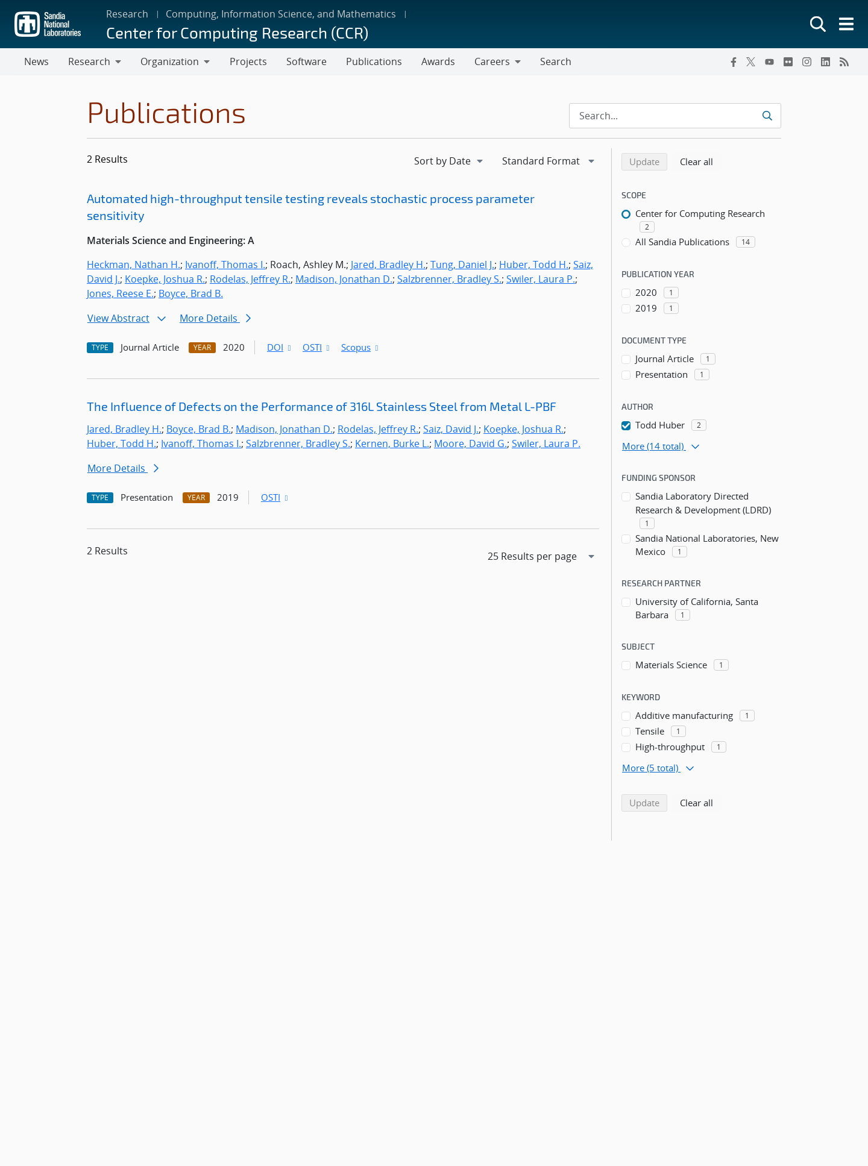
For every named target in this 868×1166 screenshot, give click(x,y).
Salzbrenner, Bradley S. (449, 279)
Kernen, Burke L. (392, 444)
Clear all (700, 161)
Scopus (360, 348)
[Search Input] (675, 116)
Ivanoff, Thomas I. (225, 265)
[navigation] (449, 161)
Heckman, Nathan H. (133, 265)
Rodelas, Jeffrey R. (250, 279)
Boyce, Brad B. (191, 294)
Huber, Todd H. (533, 265)
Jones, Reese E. (120, 294)
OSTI (317, 348)
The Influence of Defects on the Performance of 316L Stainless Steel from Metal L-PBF (321, 407)
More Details (215, 318)
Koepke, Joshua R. (165, 279)
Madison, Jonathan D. (343, 279)
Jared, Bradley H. (388, 265)
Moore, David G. (470, 444)
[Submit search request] (767, 116)
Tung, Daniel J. (462, 265)
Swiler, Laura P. (540, 279)
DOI (280, 348)
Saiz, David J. (451, 429)
